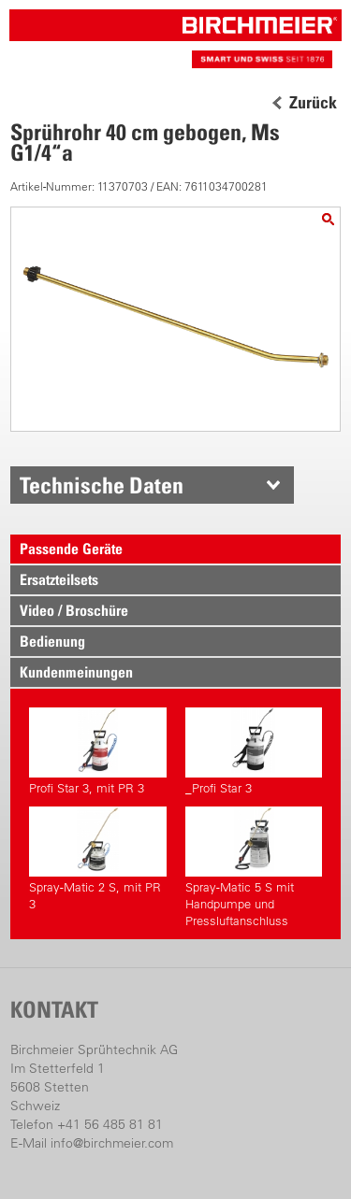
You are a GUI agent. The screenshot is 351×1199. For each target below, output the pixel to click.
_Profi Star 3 (253, 751)
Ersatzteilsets (59, 579)
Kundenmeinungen (76, 672)
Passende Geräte (71, 548)
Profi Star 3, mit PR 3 (97, 751)
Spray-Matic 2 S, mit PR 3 (97, 858)
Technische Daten (101, 485)
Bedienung (52, 641)
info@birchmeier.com (112, 1143)
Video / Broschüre (74, 610)
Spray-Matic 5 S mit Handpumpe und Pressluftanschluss (253, 867)
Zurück (313, 102)
